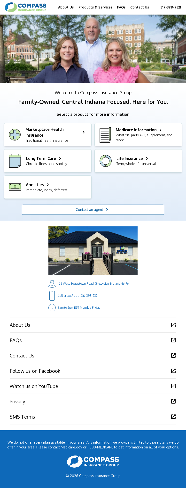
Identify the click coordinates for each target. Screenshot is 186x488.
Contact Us (139, 7)
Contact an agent (93, 210)
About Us (66, 7)
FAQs (121, 7)
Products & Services (95, 7)
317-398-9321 (171, 7)
